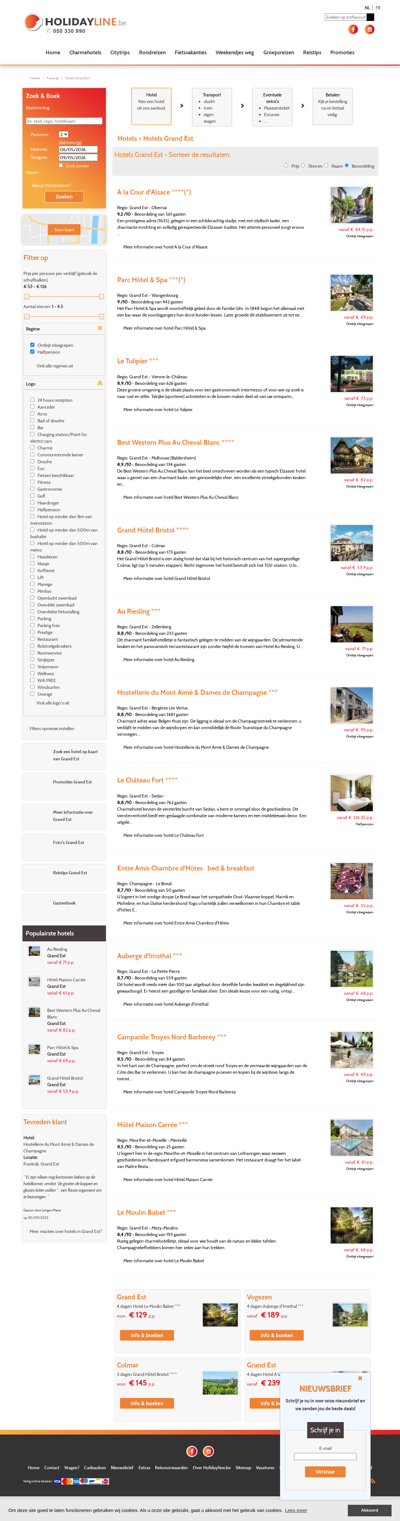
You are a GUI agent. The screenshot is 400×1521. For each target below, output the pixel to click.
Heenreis (39, 149)
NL (367, 7)
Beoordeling (363, 166)
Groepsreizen (278, 52)
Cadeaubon (95, 1467)
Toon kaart (64, 229)
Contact (51, 1467)
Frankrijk (53, 78)
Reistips (312, 52)
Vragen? (71, 1467)
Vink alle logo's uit (53, 702)
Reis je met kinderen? (51, 185)
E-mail (325, 1448)
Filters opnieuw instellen (52, 728)
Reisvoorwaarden (171, 1467)
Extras (144, 1467)
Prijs (295, 166)
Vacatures (265, 1467)
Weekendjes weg (235, 52)
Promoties (342, 52)
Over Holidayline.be (212, 1467)
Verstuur (325, 1471)
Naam (337, 166)
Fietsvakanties (191, 52)
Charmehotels (85, 52)
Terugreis (39, 157)
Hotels (35, 78)
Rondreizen (152, 52)
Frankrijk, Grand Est (41, 1163)
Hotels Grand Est (77, 78)
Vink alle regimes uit (55, 365)
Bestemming (37, 107)
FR (378, 7)
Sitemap (243, 1467)
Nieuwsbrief (122, 1467)
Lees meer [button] (296, 1510)
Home (53, 52)
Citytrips (120, 52)
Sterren (315, 166)
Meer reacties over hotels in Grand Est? (66, 1231)
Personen (39, 134)
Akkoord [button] (369, 1510)
